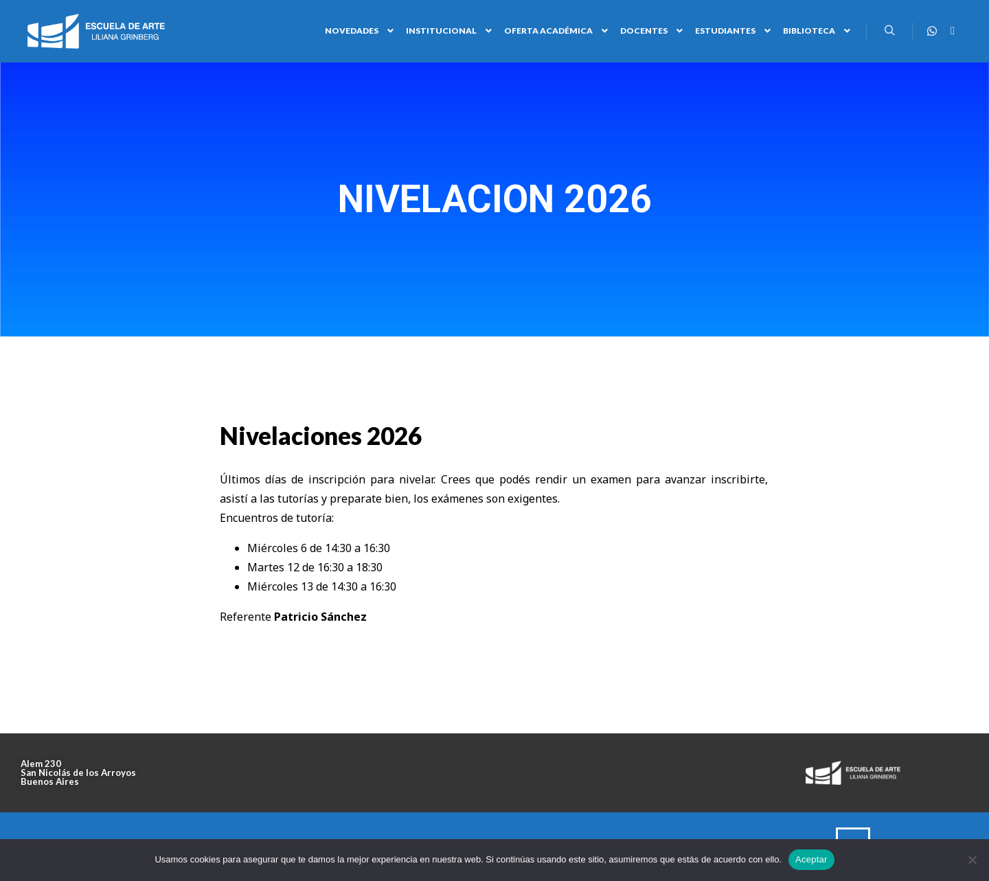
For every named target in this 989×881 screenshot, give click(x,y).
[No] (972, 860)
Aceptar (811, 859)
